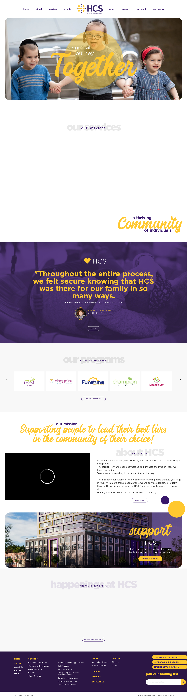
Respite (31, 673)
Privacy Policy (29, 695)
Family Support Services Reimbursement (68, 674)
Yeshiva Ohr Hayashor (167, 657)
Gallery (111, 9)
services (53, 9)
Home (26, 9)
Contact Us (158, 9)
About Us (18, 667)
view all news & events (93, 639)
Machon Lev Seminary (166, 667)
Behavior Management (68, 678)
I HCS (17, 674)
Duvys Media (169, 695)
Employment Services (67, 681)
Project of (140, 695)
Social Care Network (67, 685)
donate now (150, 558)
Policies (17, 670)
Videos (115, 665)
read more (139, 500)
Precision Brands (149, 695)
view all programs (94, 399)
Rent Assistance (65, 669)
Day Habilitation (35, 669)
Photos (115, 662)
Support (126, 9)
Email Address (153, 678)
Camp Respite (34, 676)
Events (67, 9)
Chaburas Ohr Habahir (167, 662)
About (39, 9)
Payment (141, 9)
